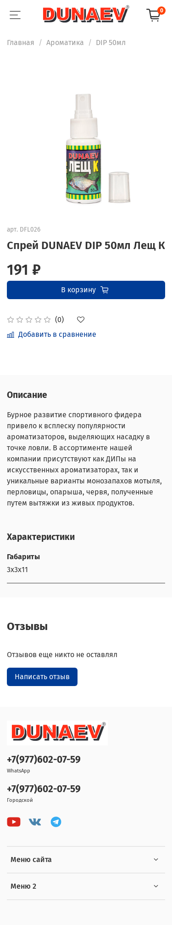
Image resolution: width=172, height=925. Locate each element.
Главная (20, 42)
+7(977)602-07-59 (44, 760)
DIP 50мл (111, 42)
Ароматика (65, 42)
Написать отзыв (42, 676)
